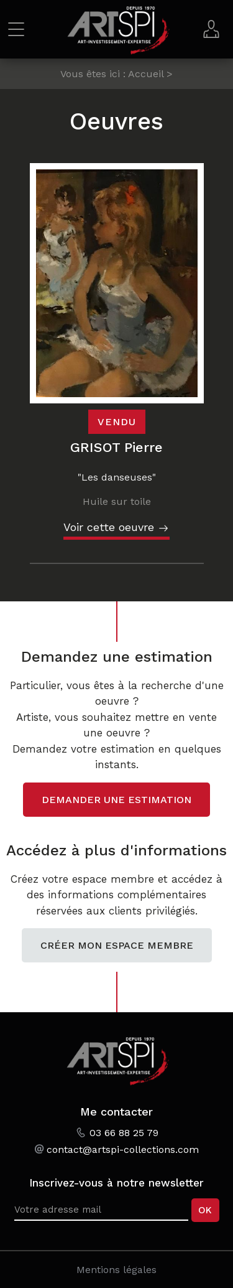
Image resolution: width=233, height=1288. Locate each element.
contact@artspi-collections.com (123, 1149)
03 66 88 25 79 (123, 1133)
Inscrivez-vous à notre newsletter (116, 1183)
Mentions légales (116, 1270)
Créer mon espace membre (116, 945)
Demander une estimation (116, 800)
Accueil (145, 74)
